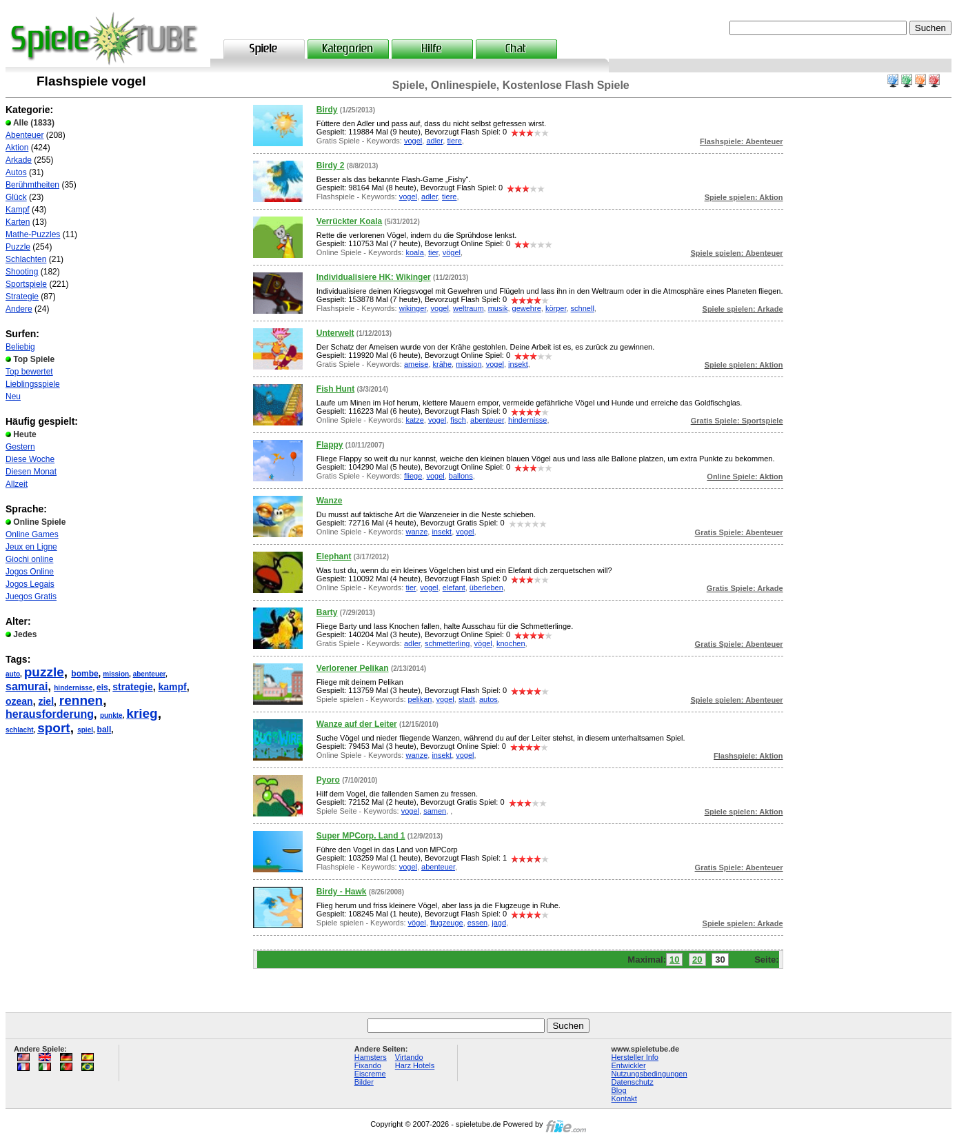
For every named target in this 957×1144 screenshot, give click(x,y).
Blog (619, 1090)
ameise (416, 364)
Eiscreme (370, 1074)
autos (488, 699)
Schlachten (26, 259)
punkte (111, 715)
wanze (416, 532)
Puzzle (18, 247)
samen (434, 811)
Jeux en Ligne (31, 547)
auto (13, 674)
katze (414, 420)
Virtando (409, 1057)
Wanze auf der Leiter (356, 724)
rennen (81, 700)
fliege (413, 476)
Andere (19, 309)
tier (433, 252)
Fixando (367, 1065)
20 (697, 959)
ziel (46, 701)
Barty (327, 612)
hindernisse (73, 688)
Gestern (20, 447)
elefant (454, 587)
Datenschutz (633, 1082)
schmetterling (447, 643)
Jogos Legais (30, 584)
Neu (13, 396)
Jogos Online (30, 571)
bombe (84, 674)
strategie (132, 686)
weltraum (468, 308)
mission (116, 674)
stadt (467, 699)
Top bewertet (29, 372)
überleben (486, 587)
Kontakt (624, 1098)
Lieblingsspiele (33, 384)
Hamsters (370, 1057)
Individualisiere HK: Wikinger (373, 277)
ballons (461, 476)
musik (498, 308)
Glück (16, 197)
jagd (499, 923)
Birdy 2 (330, 165)
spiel (85, 730)
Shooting (22, 272)
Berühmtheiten (32, 185)
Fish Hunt (335, 389)
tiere (454, 141)
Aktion (17, 147)
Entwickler (629, 1065)
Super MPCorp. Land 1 (360, 836)
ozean (19, 701)
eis (102, 687)
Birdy (327, 109)
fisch (458, 420)
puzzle (44, 672)
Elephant (334, 556)
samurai (27, 686)
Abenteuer (24, 135)
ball (104, 729)
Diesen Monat (31, 471)
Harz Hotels (414, 1065)
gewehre (526, 308)
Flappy (329, 445)
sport (53, 728)
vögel (452, 252)
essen (477, 923)
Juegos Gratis (31, 596)
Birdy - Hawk (341, 891)
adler (434, 141)
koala (414, 252)
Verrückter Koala (349, 221)
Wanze (329, 500)
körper (556, 308)
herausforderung (50, 714)
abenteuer (149, 674)
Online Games (32, 534)
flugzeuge (446, 923)
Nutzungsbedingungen (649, 1074)
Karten (18, 222)
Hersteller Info (635, 1057)
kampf (172, 686)
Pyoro (328, 780)
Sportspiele (26, 284)
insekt (518, 364)
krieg (141, 713)
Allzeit (17, 484)
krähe (442, 364)
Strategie (22, 296)
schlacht (20, 730)
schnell (582, 308)
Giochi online (29, 559)
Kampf (18, 209)
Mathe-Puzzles (33, 234)
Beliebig (20, 347)
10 (674, 959)
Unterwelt (335, 333)
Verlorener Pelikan (352, 668)
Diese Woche (30, 459)
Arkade (19, 160)
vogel (413, 141)
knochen (510, 643)
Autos (16, 172)
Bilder (364, 1082)
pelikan (420, 699)
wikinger (413, 308)
